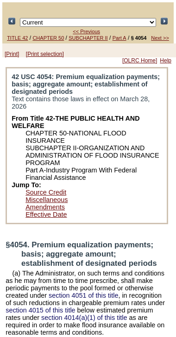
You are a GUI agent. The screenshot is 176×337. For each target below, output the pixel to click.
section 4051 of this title (83, 295)
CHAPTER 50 (48, 38)
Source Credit (45, 192)
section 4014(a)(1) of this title (84, 317)
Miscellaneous (46, 199)
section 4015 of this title (40, 310)
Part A (119, 38)
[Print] (12, 54)
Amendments (45, 207)
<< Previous (86, 31)
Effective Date (46, 214)
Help (165, 60)
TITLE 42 (17, 38)
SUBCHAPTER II (88, 38)
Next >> (160, 38)
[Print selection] (45, 54)
